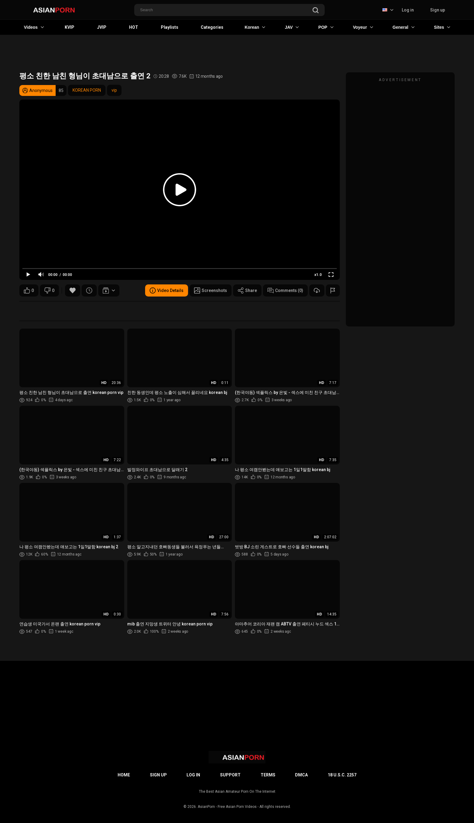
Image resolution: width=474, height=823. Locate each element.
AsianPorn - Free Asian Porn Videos (227, 807)
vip (114, 90)
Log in (408, 10)
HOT (133, 27)
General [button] (403, 27)
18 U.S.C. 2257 (342, 774)
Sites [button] (442, 27)
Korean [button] (255, 27)
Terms (268, 774)
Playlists (169, 27)
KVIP (69, 27)
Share (247, 290)
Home (124, 774)
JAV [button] (292, 27)
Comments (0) (285, 290)
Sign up (437, 10)
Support (230, 774)
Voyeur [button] (363, 27)
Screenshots (210, 290)
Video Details (166, 290)
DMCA (301, 774)
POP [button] (325, 27)
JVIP (101, 27)
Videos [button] (34, 27)
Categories (212, 27)
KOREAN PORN (87, 90)
